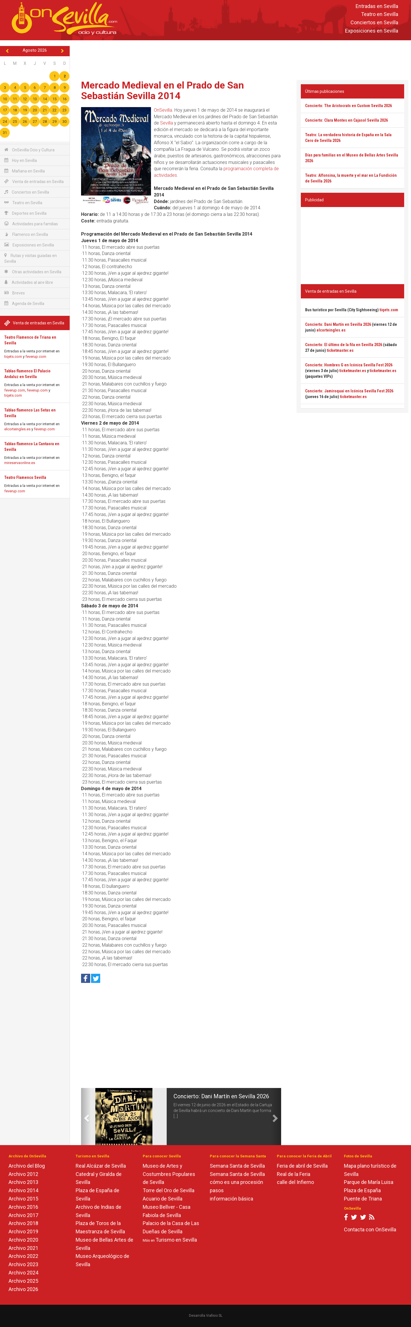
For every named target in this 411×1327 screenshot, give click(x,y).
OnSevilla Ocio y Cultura (29, 149)
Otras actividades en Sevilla (32, 271)
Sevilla (166, 123)
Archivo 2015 (23, 1199)
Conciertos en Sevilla (374, 23)
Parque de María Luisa (368, 1182)
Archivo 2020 (23, 1240)
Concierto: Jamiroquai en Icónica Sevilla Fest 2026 (349, 391)
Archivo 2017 (23, 1215)
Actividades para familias (31, 223)
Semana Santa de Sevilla (237, 1166)
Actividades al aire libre (28, 282)
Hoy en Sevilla (20, 160)
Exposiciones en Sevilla (371, 31)
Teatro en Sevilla (379, 14)
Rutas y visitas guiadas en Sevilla (30, 258)
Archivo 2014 (23, 1190)
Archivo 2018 (23, 1223)
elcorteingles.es (17, 429)
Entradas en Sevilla (377, 6)
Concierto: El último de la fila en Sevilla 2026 (343, 344)
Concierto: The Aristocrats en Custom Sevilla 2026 (348, 105)
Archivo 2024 (23, 1273)
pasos (217, 1190)
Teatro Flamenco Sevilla (25, 477)
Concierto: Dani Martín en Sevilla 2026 (221, 1096)
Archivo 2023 (23, 1264)
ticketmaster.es (340, 350)
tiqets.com (13, 356)
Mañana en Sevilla (24, 170)
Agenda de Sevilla (24, 303)
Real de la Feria (293, 1174)
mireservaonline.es (19, 463)
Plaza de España (362, 1190)
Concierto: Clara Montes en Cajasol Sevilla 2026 (346, 120)
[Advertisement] (240, 59)
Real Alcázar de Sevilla (101, 1166)
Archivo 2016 (23, 1207)
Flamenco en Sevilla (26, 234)
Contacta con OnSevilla (370, 1229)
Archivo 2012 (23, 1174)
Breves (14, 292)
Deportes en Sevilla (25, 213)
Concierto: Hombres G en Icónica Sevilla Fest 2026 (348, 365)
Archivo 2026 (23, 1289)
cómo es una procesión (236, 1182)
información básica (231, 1199)
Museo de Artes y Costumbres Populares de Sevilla (169, 1174)
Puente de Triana (363, 1199)
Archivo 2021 (23, 1248)
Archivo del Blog (27, 1166)
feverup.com (35, 356)
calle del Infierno (295, 1182)
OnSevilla (163, 110)
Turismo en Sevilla (176, 1240)
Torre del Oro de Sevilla (168, 1190)
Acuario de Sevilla (162, 1199)
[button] (86, 1116)
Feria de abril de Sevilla (302, 1166)
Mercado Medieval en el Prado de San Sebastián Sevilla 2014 (162, 90)
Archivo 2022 (23, 1256)
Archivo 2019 (23, 1231)
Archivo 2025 (23, 1281)
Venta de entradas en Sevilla (34, 181)
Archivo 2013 (23, 1182)
